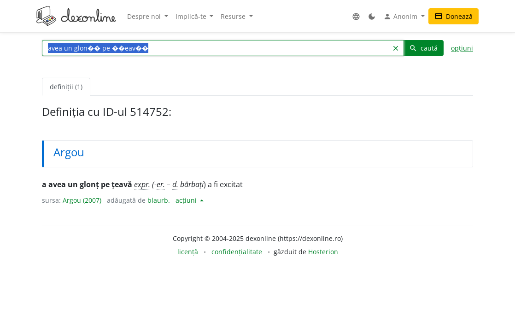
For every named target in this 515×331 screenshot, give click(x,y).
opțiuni (462, 48)
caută (423, 48)
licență (187, 251)
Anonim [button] (401, 16)
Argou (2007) (82, 200)
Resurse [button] (234, 16)
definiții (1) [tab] (66, 86)
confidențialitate (236, 251)
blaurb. (158, 200)
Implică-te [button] (192, 16)
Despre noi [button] (145, 16)
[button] (356, 16)
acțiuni (187, 200)
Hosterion (323, 251)
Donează (453, 16)
